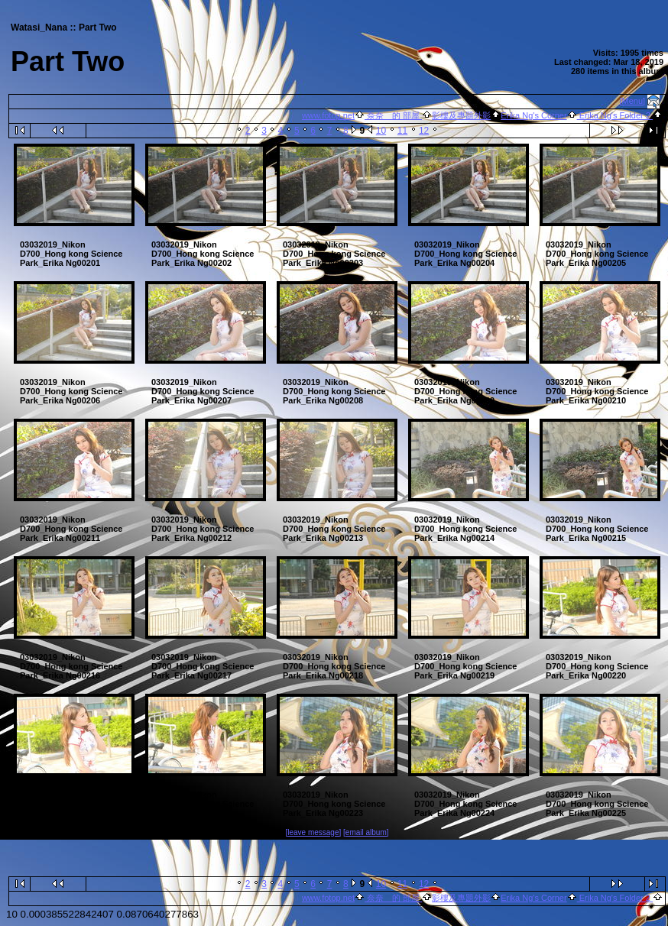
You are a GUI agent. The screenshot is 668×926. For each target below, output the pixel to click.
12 (424, 130)
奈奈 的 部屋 (393, 115)
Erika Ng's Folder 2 (615, 115)
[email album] (365, 832)
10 (381, 130)
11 (402, 130)
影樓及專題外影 (461, 115)
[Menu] (633, 100)
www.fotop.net (328, 115)
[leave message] (313, 832)
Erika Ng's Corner (533, 115)
